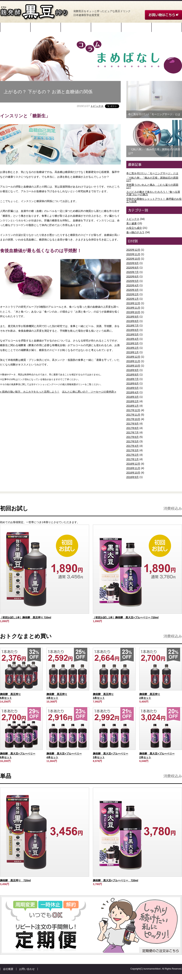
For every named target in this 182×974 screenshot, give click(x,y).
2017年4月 (132, 445)
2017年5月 (132, 441)
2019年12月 (133, 303)
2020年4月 (132, 285)
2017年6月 (132, 436)
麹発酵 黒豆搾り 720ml (15, 880)
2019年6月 (132, 330)
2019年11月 (133, 307)
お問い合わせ (27, 969)
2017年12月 (133, 410)
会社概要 (8, 969)
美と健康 (131, 223)
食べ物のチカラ (135, 232)
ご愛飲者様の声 (136, 27)
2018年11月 (133, 361)
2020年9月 (132, 263)
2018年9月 (132, 370)
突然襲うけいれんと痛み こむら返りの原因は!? (152, 186)
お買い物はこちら (163, 15)
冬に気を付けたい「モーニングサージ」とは (152, 173)
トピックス (96, 105)
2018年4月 (132, 392)
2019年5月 (132, 334)
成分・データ (76, 27)
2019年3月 (132, 343)
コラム (166, 27)
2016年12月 (133, 463)
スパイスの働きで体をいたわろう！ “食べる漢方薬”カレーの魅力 (153, 193)
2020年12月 (133, 249)
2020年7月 (132, 272)
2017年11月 (133, 414)
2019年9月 (132, 316)
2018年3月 (132, 396)
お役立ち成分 (134, 227)
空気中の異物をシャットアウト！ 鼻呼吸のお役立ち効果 (154, 200)
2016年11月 (133, 468)
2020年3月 (132, 289)
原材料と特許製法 (46, 27)
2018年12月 (133, 356)
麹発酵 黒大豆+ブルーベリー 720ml (115, 880)
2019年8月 (132, 321)
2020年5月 (132, 280)
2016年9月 (132, 477)
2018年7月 (132, 379)
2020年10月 (133, 258)
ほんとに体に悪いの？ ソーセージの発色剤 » (89, 391)
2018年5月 (132, 387)
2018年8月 (132, 374)
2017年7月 (132, 432)
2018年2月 (132, 401)
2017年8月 (132, 428)
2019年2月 (132, 347)
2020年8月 (132, 267)
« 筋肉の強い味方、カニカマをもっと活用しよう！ (29, 391)
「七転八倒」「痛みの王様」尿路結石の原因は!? (152, 179)
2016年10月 (133, 472)
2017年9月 (132, 423)
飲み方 (106, 27)
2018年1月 (132, 405)
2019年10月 (133, 312)
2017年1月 (132, 459)
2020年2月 (132, 294)
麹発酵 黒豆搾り (34, 12)
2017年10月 (133, 419)
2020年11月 (133, 254)
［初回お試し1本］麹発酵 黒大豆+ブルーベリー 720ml (126, 617)
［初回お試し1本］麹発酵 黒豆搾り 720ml (25, 617)
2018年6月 (132, 383)
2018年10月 (133, 365)
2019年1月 (132, 352)
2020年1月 (132, 298)
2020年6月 (132, 276)
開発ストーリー (15, 27)
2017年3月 (132, 450)
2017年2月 (132, 454)
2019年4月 (132, 338)
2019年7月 (132, 325)
